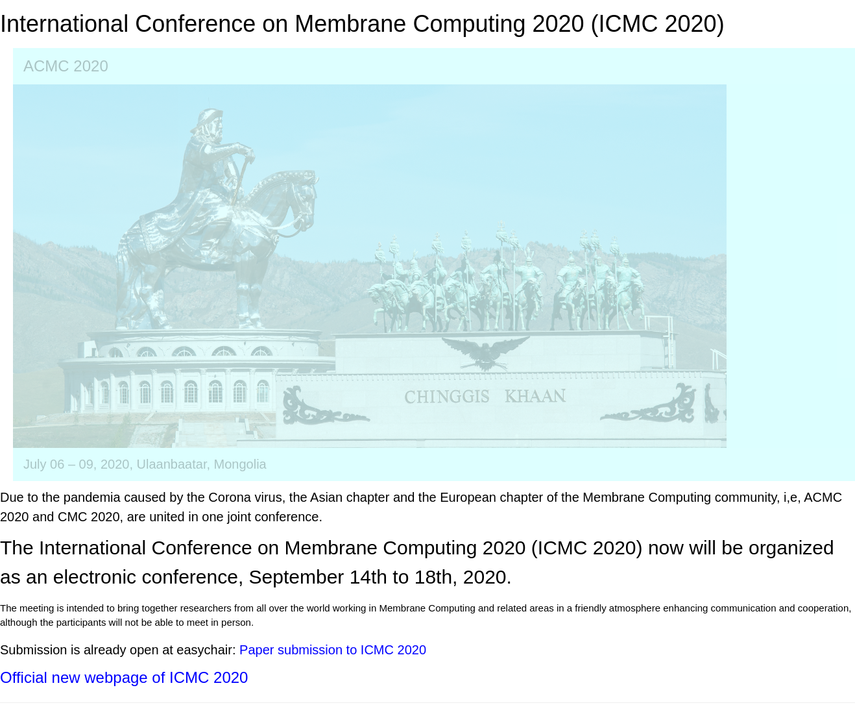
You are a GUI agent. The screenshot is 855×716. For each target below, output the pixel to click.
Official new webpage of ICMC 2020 (124, 677)
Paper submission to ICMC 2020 (332, 650)
